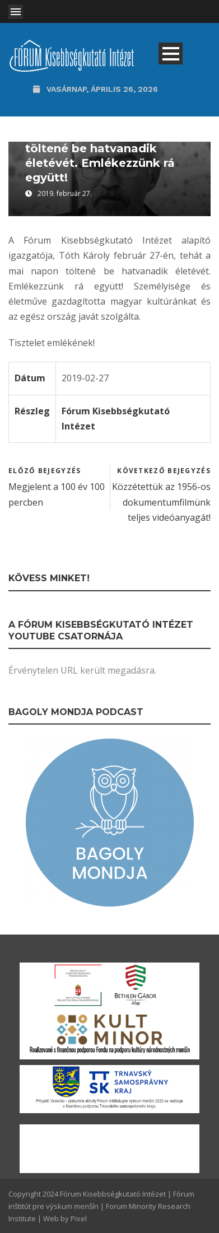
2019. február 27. (65, 193)
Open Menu (15, 11)
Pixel (79, 1218)
